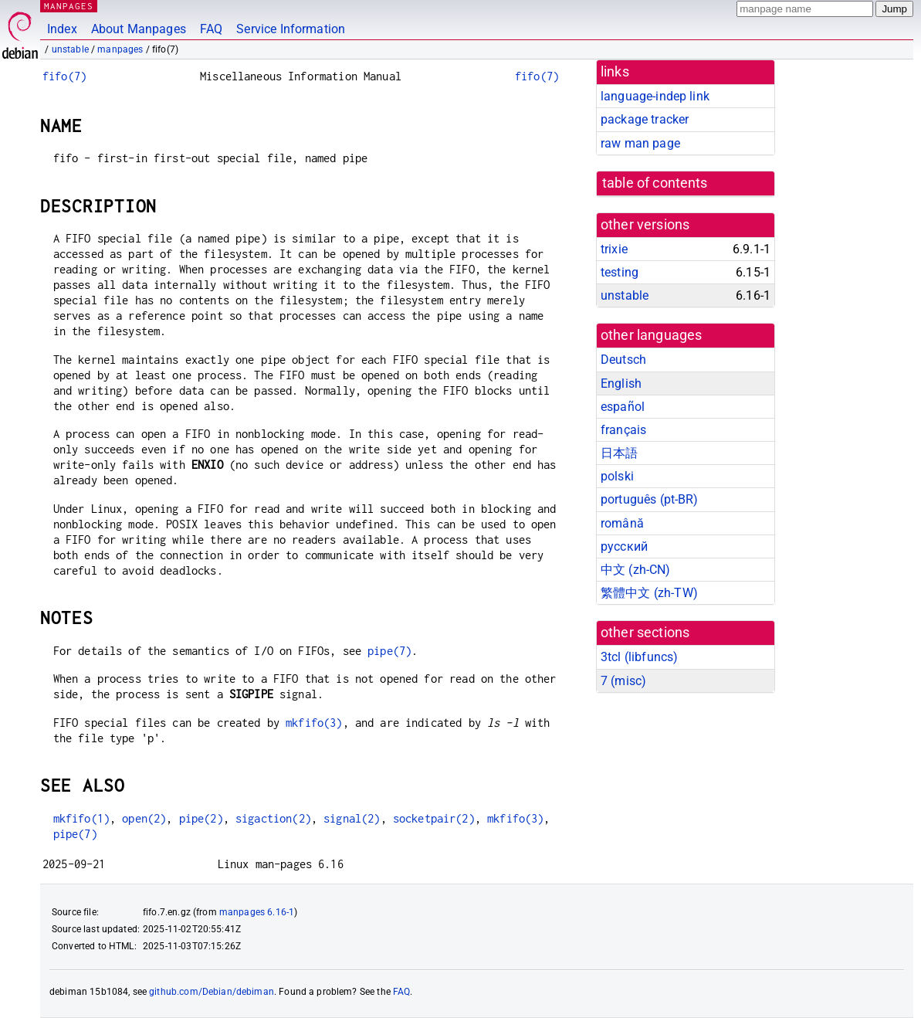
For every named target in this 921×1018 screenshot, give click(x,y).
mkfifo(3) (314, 722)
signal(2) (351, 818)
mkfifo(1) (81, 818)
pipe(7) (389, 650)
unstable (70, 49)
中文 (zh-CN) (636, 569)
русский (624, 546)
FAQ (211, 29)
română (622, 523)
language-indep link (655, 96)
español (623, 406)
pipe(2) (201, 818)
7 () (623, 681)
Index (62, 29)
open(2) (144, 818)
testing (619, 272)
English (621, 383)
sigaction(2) (273, 818)
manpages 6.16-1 (256, 912)
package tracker (645, 119)
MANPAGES (68, 6)
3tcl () (639, 657)
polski (617, 476)
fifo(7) (64, 76)
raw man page (640, 143)
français (623, 429)
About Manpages (138, 29)
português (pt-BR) (650, 499)
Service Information (290, 29)
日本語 (619, 453)
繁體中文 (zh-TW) (649, 592)
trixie (614, 249)
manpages (120, 49)
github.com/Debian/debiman (211, 991)
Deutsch (623, 359)
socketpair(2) (434, 818)
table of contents (655, 183)
